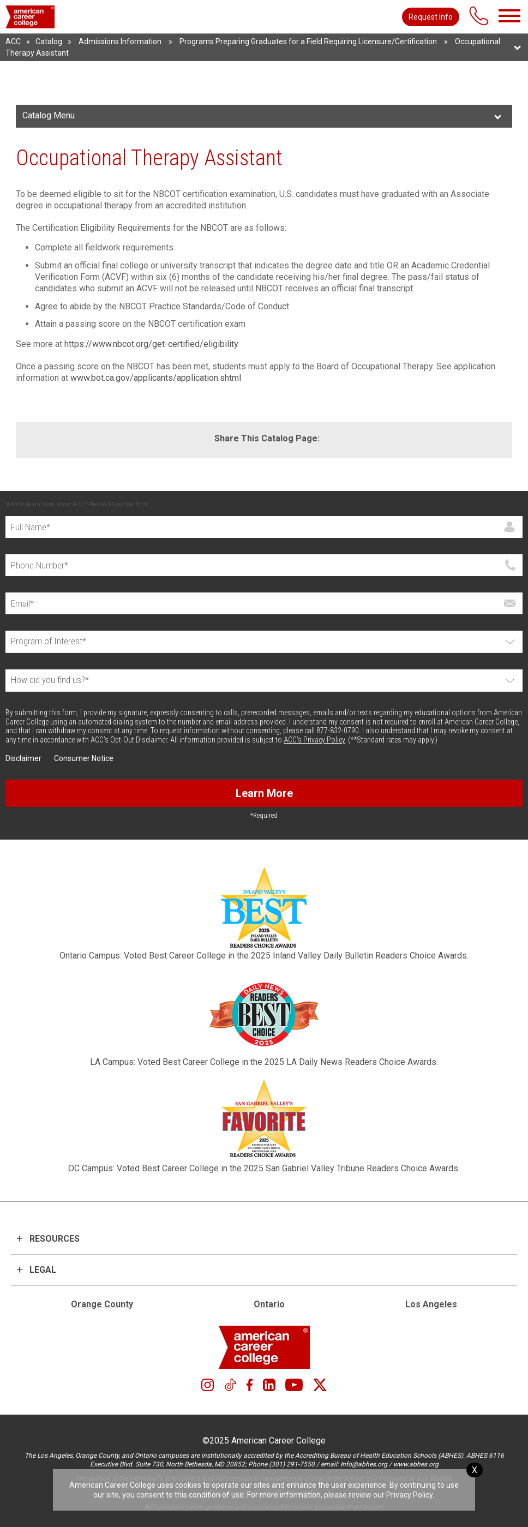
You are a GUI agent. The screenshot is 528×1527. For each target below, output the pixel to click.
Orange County (102, 1304)
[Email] (264, 603)
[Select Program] (264, 642)
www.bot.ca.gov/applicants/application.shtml (155, 378)
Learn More (264, 793)
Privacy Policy (409, 1494)
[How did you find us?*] (264, 680)
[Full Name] (264, 527)
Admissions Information (120, 41)
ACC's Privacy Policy (314, 739)
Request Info (431, 17)
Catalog (48, 41)
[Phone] (264, 565)
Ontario (269, 1304)
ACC (13, 41)
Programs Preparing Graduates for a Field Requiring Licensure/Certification (308, 41)
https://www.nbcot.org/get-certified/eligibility (151, 344)
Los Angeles (431, 1304)
